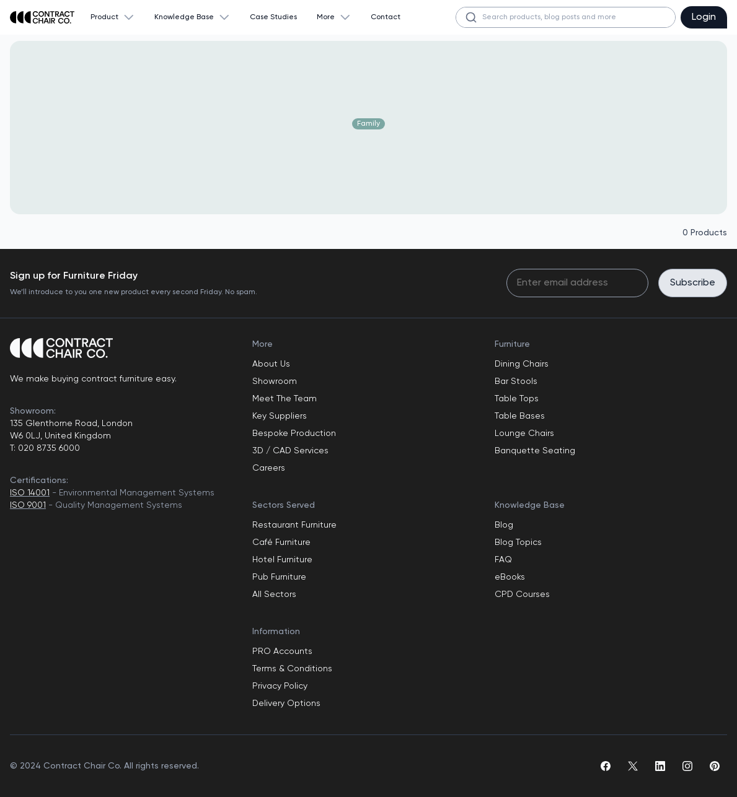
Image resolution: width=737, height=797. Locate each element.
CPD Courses (522, 594)
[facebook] (605, 766)
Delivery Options (286, 703)
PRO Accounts (282, 651)
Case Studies (273, 17)
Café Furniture (281, 542)
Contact (385, 17)
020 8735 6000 (47, 448)
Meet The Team (284, 398)
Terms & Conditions (292, 668)
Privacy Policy (279, 686)
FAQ (503, 559)
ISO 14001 (30, 493)
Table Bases (520, 416)
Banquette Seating (535, 450)
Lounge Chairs (524, 433)
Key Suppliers (279, 416)
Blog (504, 525)
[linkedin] (660, 766)
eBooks (510, 577)
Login (704, 17)
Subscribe (692, 283)
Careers (268, 468)
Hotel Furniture (282, 559)
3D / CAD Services (290, 450)
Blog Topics (518, 542)
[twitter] (632, 766)
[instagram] (687, 766)
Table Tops (517, 398)
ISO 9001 (28, 505)
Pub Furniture (279, 577)
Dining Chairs (522, 364)
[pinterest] (714, 766)
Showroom (274, 381)
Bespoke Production (294, 433)
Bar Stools (516, 381)
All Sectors (274, 594)
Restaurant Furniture (294, 525)
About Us (271, 364)
